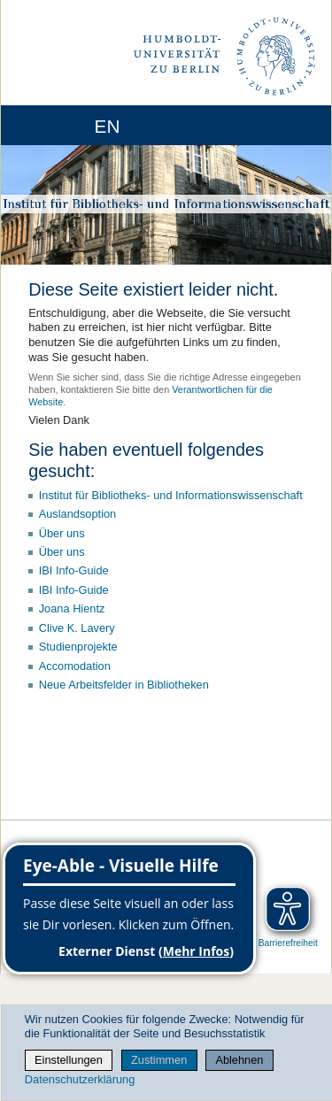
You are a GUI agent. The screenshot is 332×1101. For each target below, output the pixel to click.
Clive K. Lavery (77, 628)
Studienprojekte (78, 646)
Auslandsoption (78, 513)
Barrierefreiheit (288, 943)
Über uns (62, 533)
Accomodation (75, 666)
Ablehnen (239, 1059)
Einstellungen (69, 1059)
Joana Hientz (72, 608)
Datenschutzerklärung (80, 1079)
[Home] (63, 125)
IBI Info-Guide (74, 570)
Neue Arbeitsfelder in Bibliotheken (124, 684)
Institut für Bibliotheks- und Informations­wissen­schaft (171, 495)
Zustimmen (159, 1059)
